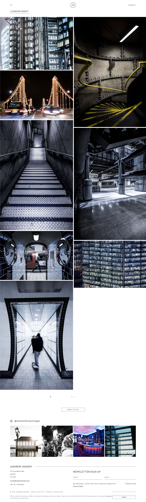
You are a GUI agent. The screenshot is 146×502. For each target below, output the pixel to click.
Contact (132, 5)
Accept (124, 497)
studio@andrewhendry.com (20, 481)
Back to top (73, 409)
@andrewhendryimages (25, 420)
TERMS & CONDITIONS (54, 492)
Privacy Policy (37, 492)
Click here (108, 496)
